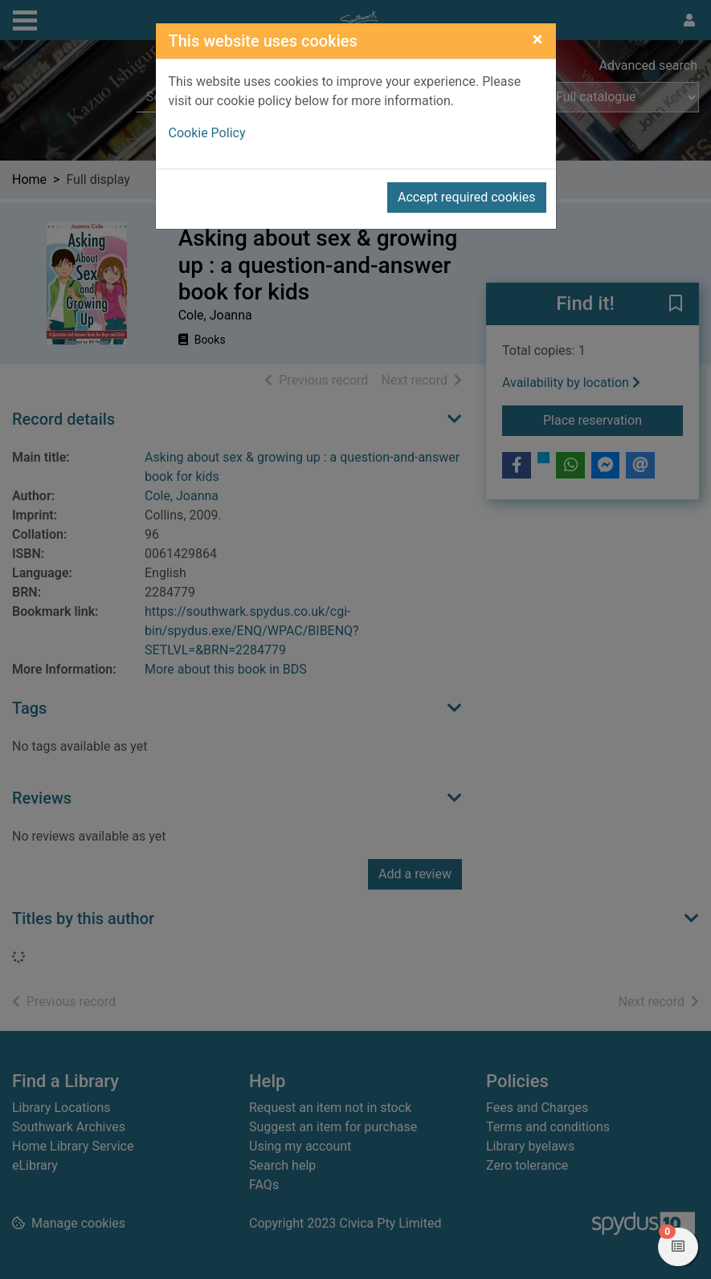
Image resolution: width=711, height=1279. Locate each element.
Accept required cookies (467, 197)
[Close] (538, 39)
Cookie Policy (207, 133)
